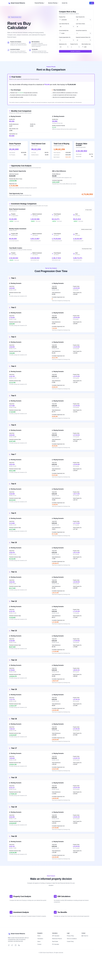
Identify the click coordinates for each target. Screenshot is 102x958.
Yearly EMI (54, 286)
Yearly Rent (11, 286)
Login (91, 3)
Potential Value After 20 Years (15, 178)
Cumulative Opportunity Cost (58, 297)
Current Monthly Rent (63, 30)
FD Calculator (55, 944)
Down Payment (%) (80, 16)
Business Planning (53, 3)
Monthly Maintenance (14, 124)
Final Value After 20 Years (87, 248)
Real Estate (55, 941)
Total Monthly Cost (13, 133)
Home (38, 935)
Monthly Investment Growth (86, 229)
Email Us (85, 936)
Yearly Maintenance (56, 292)
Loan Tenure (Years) (80, 23)
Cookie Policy (70, 941)
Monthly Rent (55, 119)
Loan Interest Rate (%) (64, 23)
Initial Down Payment (13, 174)
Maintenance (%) (63, 44)
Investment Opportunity (57, 180)
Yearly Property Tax (77, 292)
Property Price (62, 16)
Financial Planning (40, 3)
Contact (39, 944)
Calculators (40, 938)
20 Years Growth (88, 209)
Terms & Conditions (72, 938)
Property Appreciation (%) (64, 37)
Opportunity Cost (13, 183)
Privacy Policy (70, 935)
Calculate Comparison (75, 51)
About (38, 941)
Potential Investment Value (15, 292)
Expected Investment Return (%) (83, 37)
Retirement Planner (57, 938)
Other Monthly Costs (86, 44)
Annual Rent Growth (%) (81, 30)
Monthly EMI (12, 119)
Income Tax (64, 3)
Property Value (76, 286)
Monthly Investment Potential (58, 125)
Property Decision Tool (15, 17)
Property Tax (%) (74, 44)
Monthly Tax (32, 124)
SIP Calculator (55, 935)
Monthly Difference (56, 174)
